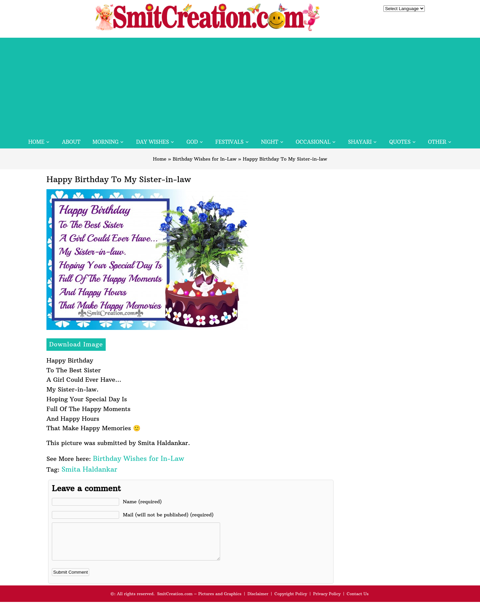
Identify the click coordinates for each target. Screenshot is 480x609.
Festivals (229, 142)
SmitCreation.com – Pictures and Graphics (199, 600)
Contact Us (358, 600)
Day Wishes (152, 142)
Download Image (76, 344)
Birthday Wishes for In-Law (205, 159)
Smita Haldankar (89, 469)
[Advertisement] (240, 85)
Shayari (360, 142)
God (192, 142)
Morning (106, 142)
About (71, 142)
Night (269, 142)
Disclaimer (257, 600)
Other (437, 142)
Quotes (399, 142)
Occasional (313, 142)
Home (36, 142)
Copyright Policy (290, 600)
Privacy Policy (327, 600)
